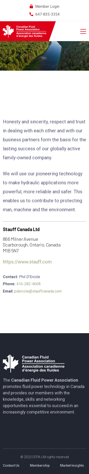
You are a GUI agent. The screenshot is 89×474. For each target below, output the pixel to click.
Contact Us (11, 465)
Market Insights (72, 465)
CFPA (36, 457)
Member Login (47, 6)
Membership (40, 465)
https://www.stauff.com (27, 262)
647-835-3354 (47, 14)
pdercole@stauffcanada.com (38, 291)
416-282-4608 (28, 284)
